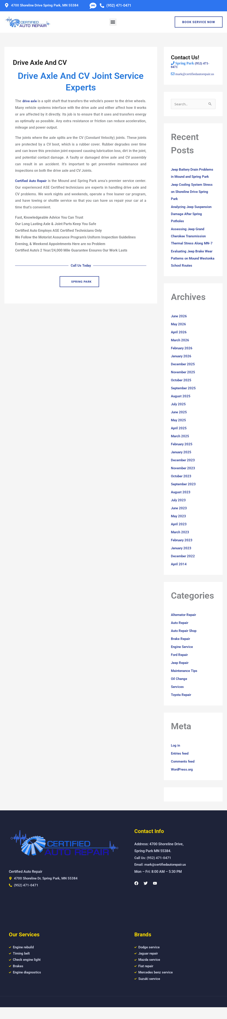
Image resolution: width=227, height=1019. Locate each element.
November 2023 (183, 478)
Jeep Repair (180, 672)
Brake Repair (181, 648)
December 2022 (183, 565)
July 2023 (178, 510)
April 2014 (179, 573)
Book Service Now (198, 22)
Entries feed (180, 763)
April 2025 (179, 438)
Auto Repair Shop (185, 640)
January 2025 (182, 462)
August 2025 (181, 406)
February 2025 (182, 454)
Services (178, 696)
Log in (176, 755)
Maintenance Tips (185, 680)
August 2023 (181, 502)
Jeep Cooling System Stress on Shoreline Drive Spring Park (191, 201)
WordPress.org (183, 779)
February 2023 (182, 549)
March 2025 (180, 446)
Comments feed (183, 771)
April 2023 (179, 533)
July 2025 (178, 414)
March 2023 (180, 541)
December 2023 (183, 470)
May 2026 (179, 334)
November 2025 (183, 382)
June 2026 (179, 326)
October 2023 (181, 486)
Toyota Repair (182, 704)
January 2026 (182, 366)
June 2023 (179, 517)
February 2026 (182, 358)
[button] (113, 22)
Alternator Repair (184, 624)
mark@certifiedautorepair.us (191, 76)
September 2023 (184, 494)
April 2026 (179, 342)
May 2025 (179, 430)
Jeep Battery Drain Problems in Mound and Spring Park (190, 179)
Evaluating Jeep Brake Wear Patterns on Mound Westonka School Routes (191, 268)
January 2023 (182, 557)
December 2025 (183, 374)
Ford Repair (180, 664)
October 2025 (181, 390)
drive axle (31, 101)
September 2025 (184, 398)
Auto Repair (180, 632)
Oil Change (179, 688)
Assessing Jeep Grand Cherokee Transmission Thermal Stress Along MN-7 (193, 245)
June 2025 (179, 422)
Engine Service (183, 656)
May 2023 (179, 525)
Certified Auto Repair (32, 181)
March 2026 (180, 350)
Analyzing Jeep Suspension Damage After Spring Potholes (193, 223)
